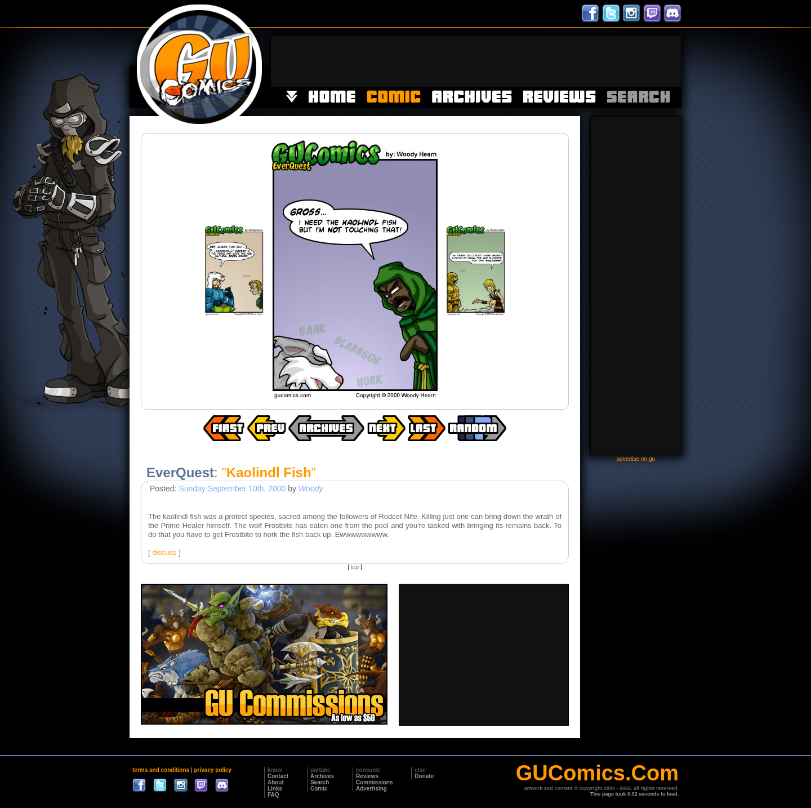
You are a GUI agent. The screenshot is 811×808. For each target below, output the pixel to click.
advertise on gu (636, 459)
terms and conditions (160, 770)
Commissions (374, 782)
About (276, 782)
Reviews (367, 776)
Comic (319, 788)
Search (319, 782)
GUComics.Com (597, 773)
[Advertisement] (476, 61)
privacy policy (212, 770)
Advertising (371, 788)
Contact (278, 776)
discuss (164, 552)
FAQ (273, 795)
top (355, 567)
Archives (322, 776)
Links (275, 788)
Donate (424, 776)
